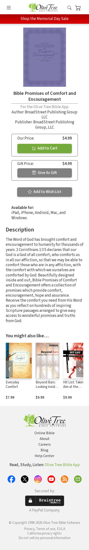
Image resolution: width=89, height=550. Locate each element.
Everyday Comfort (12, 384)
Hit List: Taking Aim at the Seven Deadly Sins (74, 389)
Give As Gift (44, 173)
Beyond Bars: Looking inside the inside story (47, 387)
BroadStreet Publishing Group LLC (51, 114)
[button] (69, 7)
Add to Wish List (44, 192)
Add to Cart (44, 148)
